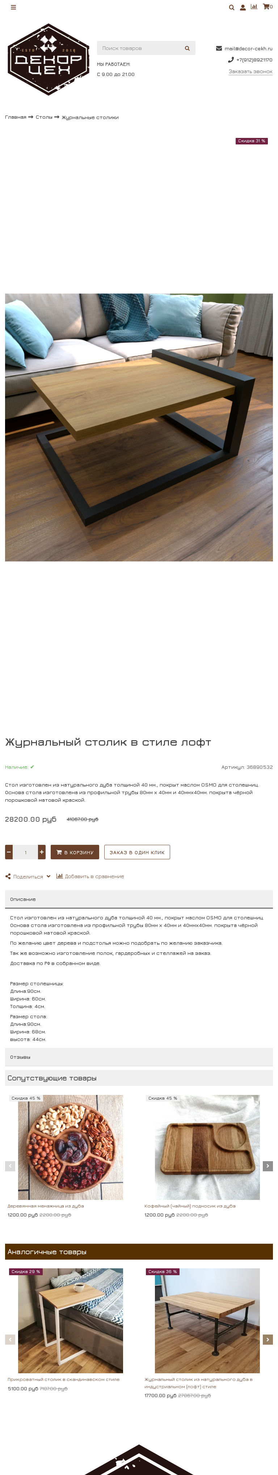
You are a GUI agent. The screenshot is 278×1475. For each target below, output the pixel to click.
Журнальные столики (90, 117)
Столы (45, 117)
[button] (10, 1166)
